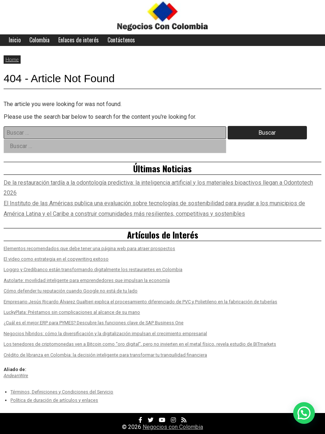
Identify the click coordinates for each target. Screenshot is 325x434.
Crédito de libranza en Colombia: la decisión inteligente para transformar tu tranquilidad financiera (105, 355)
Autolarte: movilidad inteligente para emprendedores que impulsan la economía (87, 280)
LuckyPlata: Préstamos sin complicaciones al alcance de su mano (72, 312)
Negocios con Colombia (173, 427)
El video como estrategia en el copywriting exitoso (56, 259)
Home (12, 59)
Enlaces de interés (78, 39)
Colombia (39, 39)
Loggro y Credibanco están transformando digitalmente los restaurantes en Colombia (93, 269)
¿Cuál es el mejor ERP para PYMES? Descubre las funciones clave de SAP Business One (93, 322)
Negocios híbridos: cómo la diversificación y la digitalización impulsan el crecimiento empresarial (105, 333)
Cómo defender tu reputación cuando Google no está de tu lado (71, 291)
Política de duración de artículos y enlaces (54, 400)
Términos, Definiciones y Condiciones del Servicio (61, 392)
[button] (304, 413)
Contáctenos (121, 39)
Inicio (15, 39)
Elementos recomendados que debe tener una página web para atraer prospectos (89, 248)
